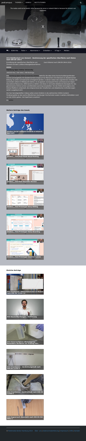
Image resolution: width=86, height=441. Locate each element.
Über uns (38, 431)
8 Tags (58, 50)
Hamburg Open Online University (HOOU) (24, 76)
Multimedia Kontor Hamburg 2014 (20, 431)
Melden (66, 50)
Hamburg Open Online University (19, 70)
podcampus (7, 2)
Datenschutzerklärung (51, 431)
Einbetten (47, 50)
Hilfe (71, 431)
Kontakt (77, 431)
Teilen (24, 50)
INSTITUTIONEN (39, 2)
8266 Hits (14, 50)
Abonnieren (35, 50)
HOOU (11, 100)
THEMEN (19, 2)
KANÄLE (28, 2)
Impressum (64, 431)
